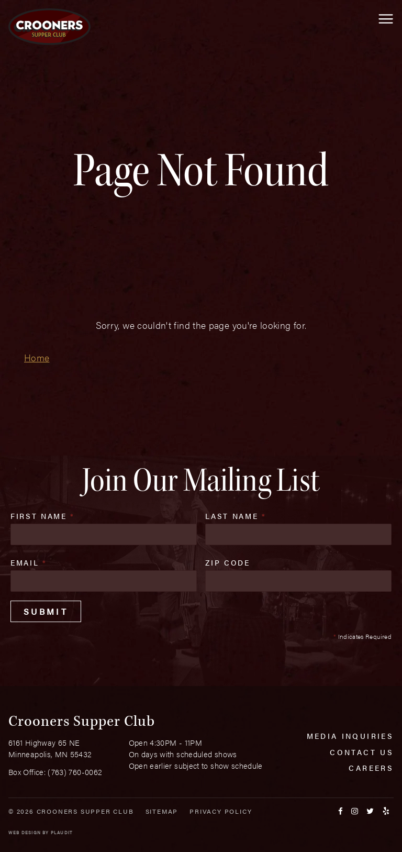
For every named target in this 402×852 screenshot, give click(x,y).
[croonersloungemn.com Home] (49, 26)
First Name (42, 516)
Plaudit (62, 832)
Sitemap (162, 811)
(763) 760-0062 (75, 771)
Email (28, 562)
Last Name (235, 516)
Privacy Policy (220, 811)
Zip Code (227, 562)
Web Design (24, 832)
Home (36, 357)
